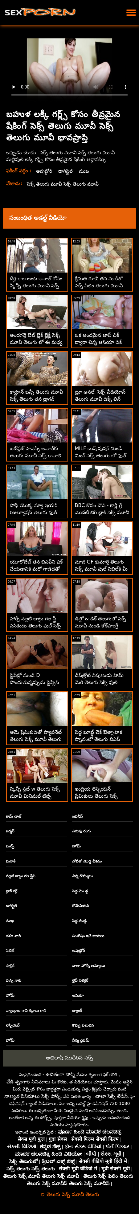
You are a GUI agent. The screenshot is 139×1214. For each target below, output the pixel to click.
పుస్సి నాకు (13, 980)
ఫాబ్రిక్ (10, 966)
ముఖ (85, 171)
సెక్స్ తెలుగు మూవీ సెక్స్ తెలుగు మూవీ (64, 184)
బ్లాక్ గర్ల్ (11, 891)
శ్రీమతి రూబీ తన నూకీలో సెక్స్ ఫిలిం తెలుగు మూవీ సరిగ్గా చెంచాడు (99, 286)
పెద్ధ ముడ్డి (79, 921)
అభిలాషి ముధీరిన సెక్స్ (69, 1058)
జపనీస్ (77, 816)
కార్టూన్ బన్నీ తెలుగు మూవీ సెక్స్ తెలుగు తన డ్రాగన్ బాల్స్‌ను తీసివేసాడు (36, 399)
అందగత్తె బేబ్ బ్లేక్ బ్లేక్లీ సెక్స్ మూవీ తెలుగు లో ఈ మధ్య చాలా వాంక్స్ (36, 342)
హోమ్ (76, 846)
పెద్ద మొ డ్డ (80, 891)
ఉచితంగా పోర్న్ (60, 1074)
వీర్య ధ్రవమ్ (80, 1040)
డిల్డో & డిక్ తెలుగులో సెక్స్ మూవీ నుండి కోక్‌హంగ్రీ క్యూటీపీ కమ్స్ (100, 626)
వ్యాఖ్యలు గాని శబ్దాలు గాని (26, 1010)
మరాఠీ (10, 861)
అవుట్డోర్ (44, 171)
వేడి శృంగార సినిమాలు (28, 1082)
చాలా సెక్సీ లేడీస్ (111, 1096)
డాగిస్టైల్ (66, 171)
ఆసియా (78, 995)
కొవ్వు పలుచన (83, 1025)
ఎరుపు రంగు (81, 831)
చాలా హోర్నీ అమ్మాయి (88, 966)
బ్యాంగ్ (77, 1010)
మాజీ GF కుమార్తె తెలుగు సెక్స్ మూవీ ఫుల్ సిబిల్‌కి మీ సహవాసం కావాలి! (101, 569)
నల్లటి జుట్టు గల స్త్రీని (20, 876)
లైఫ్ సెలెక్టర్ (80, 980)
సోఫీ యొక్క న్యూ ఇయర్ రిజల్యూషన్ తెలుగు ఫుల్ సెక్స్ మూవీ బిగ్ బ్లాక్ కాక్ (33, 512)
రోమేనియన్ (80, 906)
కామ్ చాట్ (13, 816)
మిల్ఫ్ (10, 846)
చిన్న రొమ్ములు (82, 876)
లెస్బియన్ (12, 1025)
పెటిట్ (10, 951)
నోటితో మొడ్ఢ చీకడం (87, 861)
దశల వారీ (13, 936)
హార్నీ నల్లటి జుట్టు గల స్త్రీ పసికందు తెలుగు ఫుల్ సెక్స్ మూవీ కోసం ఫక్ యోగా (35, 626)
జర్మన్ (10, 831)
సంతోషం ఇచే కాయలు (88, 936)
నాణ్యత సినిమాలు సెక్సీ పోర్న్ (32, 1096)
